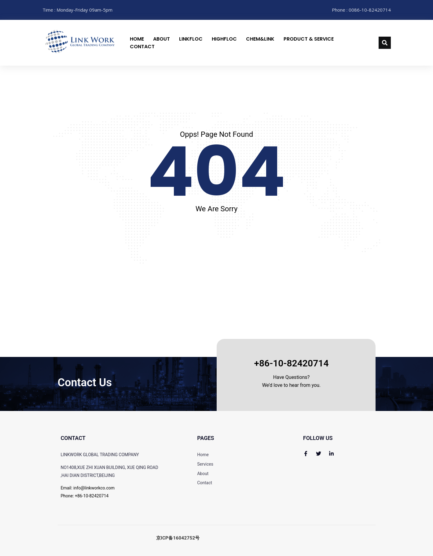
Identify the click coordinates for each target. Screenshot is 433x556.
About (161, 38)
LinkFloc (191, 38)
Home (137, 38)
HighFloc (224, 38)
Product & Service (309, 38)
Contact (142, 46)
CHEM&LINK (260, 38)
